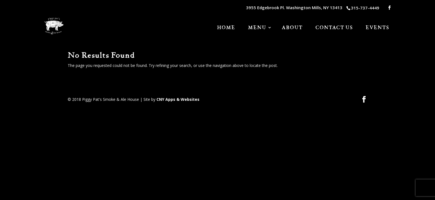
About (292, 28)
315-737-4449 (365, 8)
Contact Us (334, 28)
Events (377, 28)
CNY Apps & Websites (177, 99)
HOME (226, 28)
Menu (257, 28)
